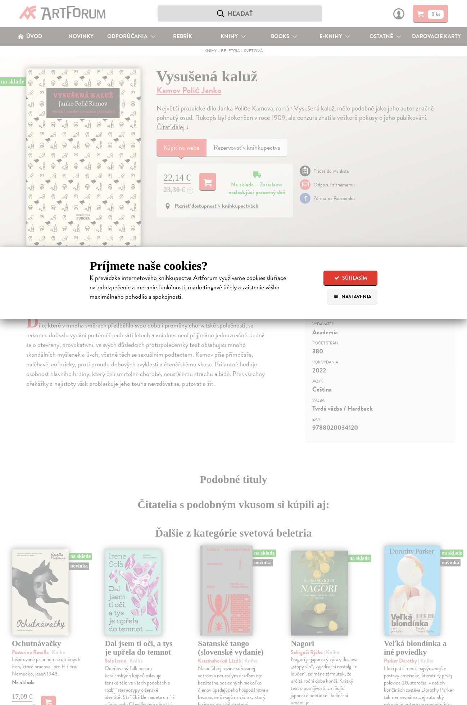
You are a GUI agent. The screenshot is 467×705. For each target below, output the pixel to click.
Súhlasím (350, 278)
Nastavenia (352, 296)
